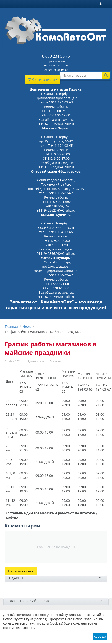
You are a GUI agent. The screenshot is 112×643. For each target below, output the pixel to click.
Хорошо (100, 636)
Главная (11, 326)
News (27, 326)
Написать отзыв (21, 571)
